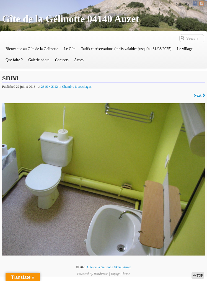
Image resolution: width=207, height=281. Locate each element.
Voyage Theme (120, 274)
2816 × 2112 (49, 87)
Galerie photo (39, 60)
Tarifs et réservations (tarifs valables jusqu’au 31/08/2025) (126, 49)
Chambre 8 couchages (76, 87)
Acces (79, 60)
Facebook (195, 3)
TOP (198, 275)
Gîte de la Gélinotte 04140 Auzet (70, 18)
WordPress (101, 274)
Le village (185, 49)
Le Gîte (69, 49)
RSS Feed (201, 3)
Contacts (62, 60)
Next (199, 95)
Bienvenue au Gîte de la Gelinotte (32, 49)
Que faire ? (14, 60)
